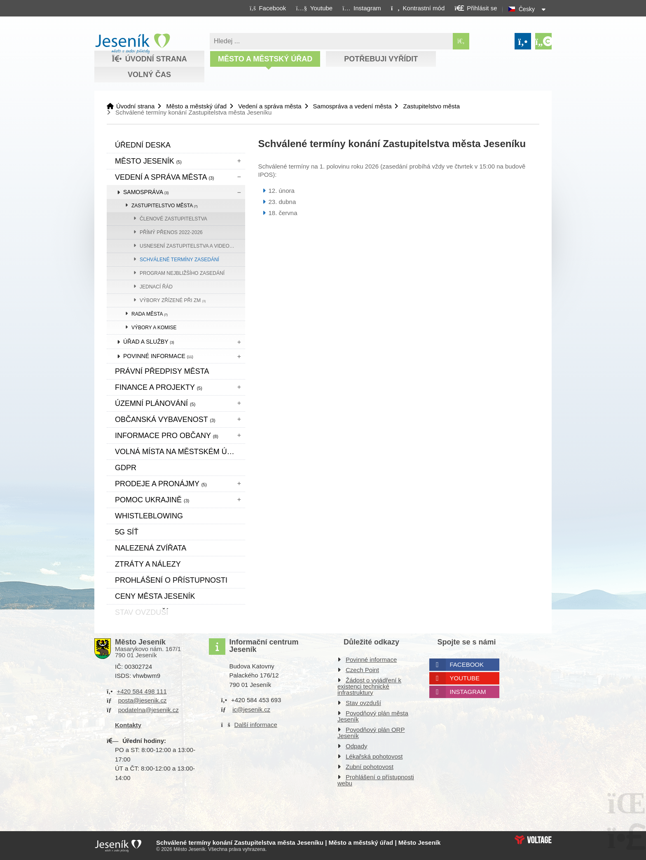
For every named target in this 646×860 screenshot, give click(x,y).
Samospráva (146, 192)
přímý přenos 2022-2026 (171, 232)
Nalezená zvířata (150, 548)
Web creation (533, 839)
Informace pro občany (166, 435)
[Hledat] (461, 41)
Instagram (468, 691)
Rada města (149, 314)
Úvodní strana (132, 43)
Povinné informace (158, 356)
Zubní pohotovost (369, 766)
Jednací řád (156, 287)
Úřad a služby (148, 341)
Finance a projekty (158, 387)
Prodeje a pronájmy (161, 484)
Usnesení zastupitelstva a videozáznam (192, 246)
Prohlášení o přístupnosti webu (375, 780)
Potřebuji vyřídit (381, 59)
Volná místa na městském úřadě (180, 452)
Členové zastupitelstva (173, 219)
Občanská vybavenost (165, 419)
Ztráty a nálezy (148, 564)
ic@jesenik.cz (251, 709)
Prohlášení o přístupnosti (171, 580)
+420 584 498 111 (141, 691)
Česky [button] (527, 9)
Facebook (467, 664)
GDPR (125, 468)
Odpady (356, 746)
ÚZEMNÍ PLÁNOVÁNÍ (155, 403)
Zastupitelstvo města (431, 106)
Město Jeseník (148, 161)
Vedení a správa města (269, 106)
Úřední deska (143, 145)
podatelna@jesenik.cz (148, 709)
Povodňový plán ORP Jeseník (371, 732)
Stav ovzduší (363, 702)
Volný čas (149, 74)
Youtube (465, 678)
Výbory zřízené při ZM (173, 300)
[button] (417, 8)
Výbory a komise (154, 327)
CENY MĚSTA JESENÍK (155, 596)
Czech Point (362, 669)
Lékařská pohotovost (374, 756)
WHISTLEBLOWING (149, 516)
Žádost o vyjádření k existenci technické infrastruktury (369, 686)
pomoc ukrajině (152, 500)
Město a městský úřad (265, 59)
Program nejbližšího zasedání (182, 273)
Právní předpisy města (162, 371)
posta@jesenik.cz (142, 700)
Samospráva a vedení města (352, 106)
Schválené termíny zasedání (179, 259)
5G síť (126, 532)
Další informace (255, 724)
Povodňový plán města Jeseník (372, 716)
